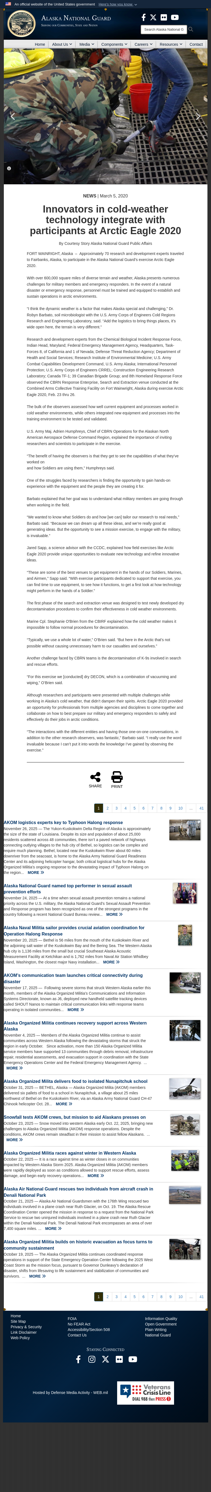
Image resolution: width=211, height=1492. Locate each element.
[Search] (164, 29)
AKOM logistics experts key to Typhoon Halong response (63, 822)
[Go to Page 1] (98, 808)
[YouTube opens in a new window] (133, 1361)
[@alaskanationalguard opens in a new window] (92, 1361)
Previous (13, 116)
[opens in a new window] (143, 17)
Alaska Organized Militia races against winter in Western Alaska (70, 1153)
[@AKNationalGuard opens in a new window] (105, 1361)
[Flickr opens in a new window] (119, 1361)
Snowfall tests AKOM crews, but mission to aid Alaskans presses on (75, 1117)
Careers (144, 44)
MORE (36, 872)
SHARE (95, 779)
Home (40, 44)
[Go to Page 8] (161, 808)
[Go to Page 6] (143, 808)
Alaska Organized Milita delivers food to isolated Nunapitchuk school (76, 1081)
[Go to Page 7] (152, 808)
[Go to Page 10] (180, 808)
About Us (62, 44)
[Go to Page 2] (107, 808)
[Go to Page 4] (125, 808)
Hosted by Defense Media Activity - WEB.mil (70, 1392)
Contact (196, 44)
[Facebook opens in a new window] (78, 1361)
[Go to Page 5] (134, 808)
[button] (118, 4)
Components (115, 44)
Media (86, 44)
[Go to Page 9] (170, 808)
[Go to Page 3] (116, 808)
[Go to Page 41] (201, 808)
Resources (171, 44)
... (191, 808)
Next (197, 116)
